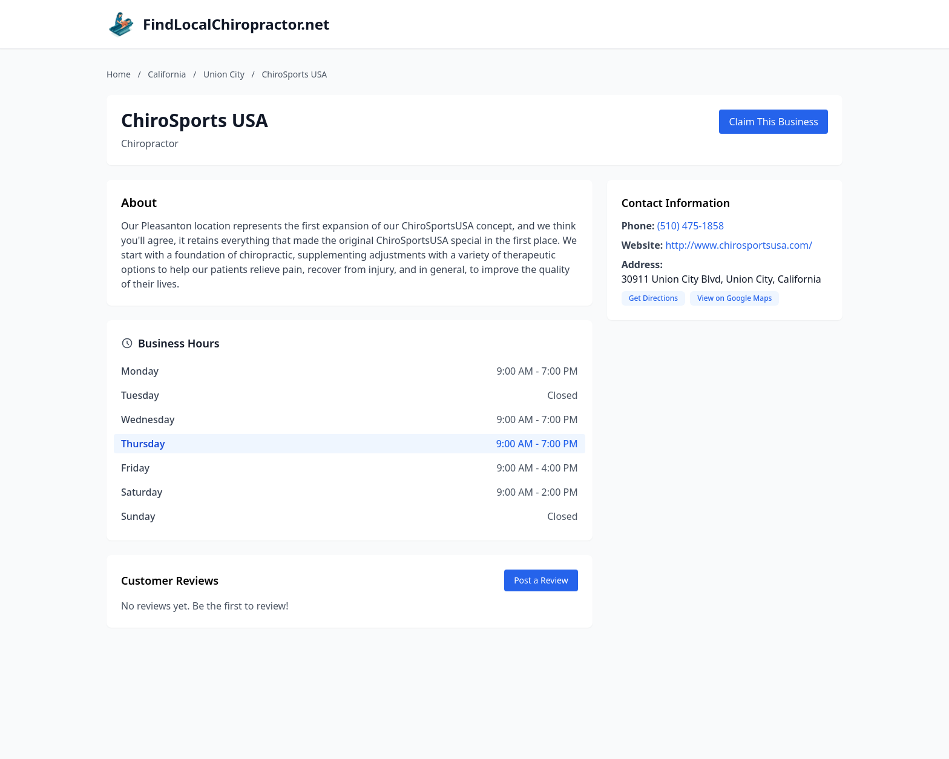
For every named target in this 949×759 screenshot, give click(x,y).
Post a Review (541, 580)
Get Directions (653, 298)
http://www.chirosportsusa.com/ (738, 245)
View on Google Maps (734, 298)
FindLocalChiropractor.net (236, 24)
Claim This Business (773, 121)
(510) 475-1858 (690, 225)
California (167, 74)
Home (119, 74)
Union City (224, 74)
